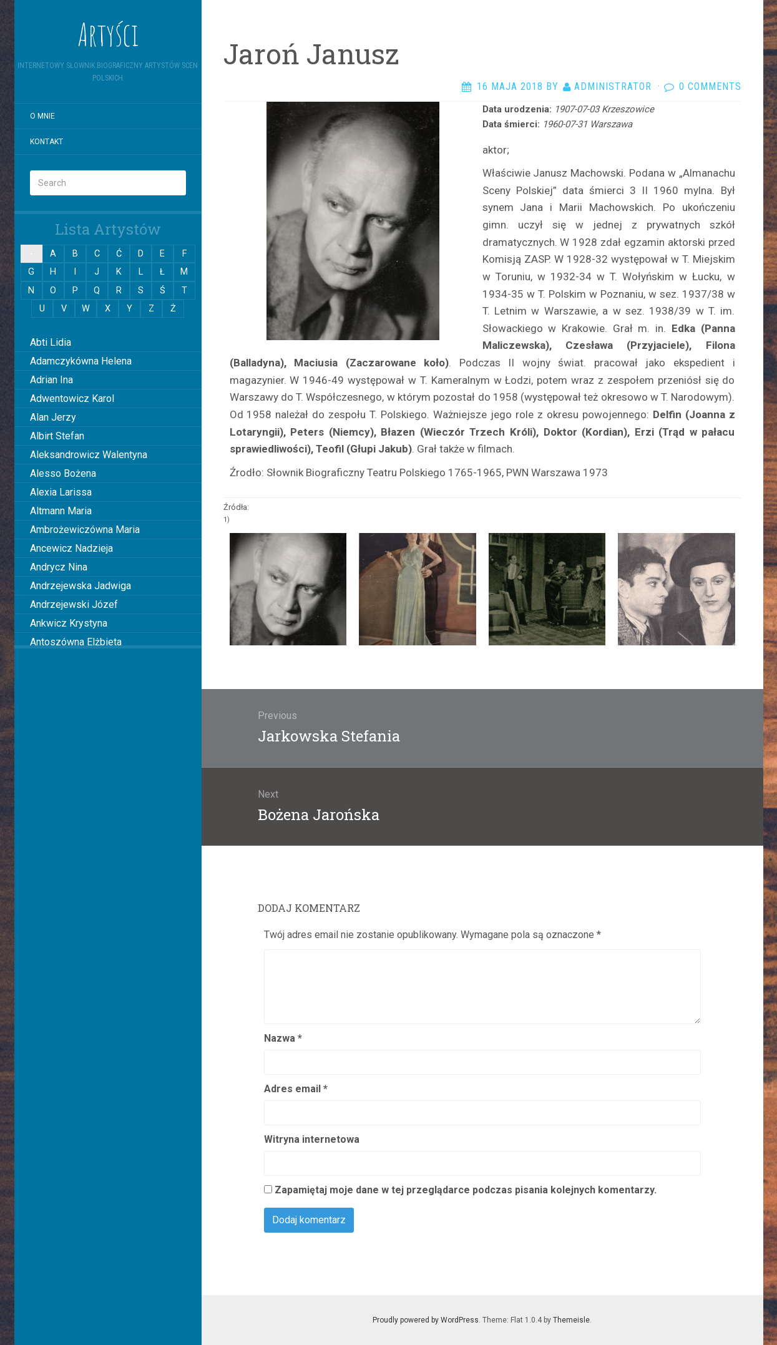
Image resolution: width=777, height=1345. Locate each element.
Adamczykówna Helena (81, 361)
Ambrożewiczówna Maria (85, 530)
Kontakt (46, 141)
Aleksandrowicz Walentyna (88, 455)
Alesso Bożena (63, 473)
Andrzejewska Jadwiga (80, 586)
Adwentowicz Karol (72, 398)
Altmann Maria (61, 511)
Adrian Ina (51, 380)
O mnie (42, 116)
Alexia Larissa (61, 492)
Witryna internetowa (311, 1139)
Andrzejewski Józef (74, 604)
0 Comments (710, 86)
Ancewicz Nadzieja (71, 548)
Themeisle (571, 1320)
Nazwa (283, 1038)
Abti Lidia (50, 342)
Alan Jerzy (53, 417)
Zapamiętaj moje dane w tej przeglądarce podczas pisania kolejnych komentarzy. (466, 1190)
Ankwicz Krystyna (68, 623)
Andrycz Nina (58, 567)
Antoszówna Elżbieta (76, 642)
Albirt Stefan (57, 436)
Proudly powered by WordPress (426, 1320)
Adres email (296, 1089)
